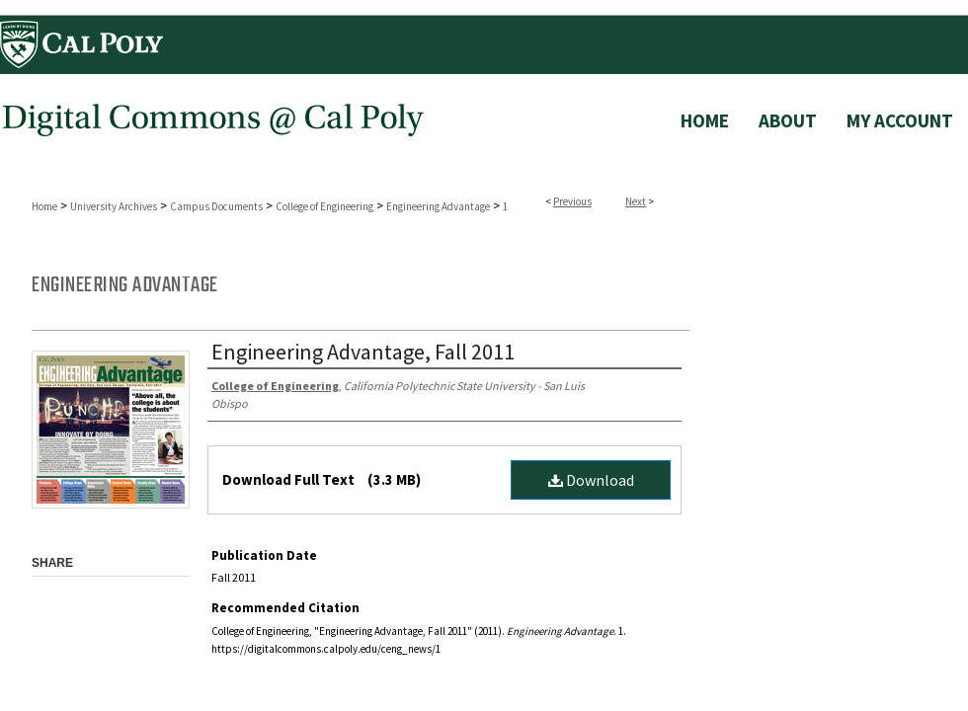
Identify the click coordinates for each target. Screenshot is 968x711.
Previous (572, 201)
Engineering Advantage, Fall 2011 (363, 351)
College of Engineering (324, 206)
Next (635, 201)
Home (44, 206)
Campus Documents (216, 206)
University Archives (113, 206)
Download (591, 480)
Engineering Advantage (438, 206)
